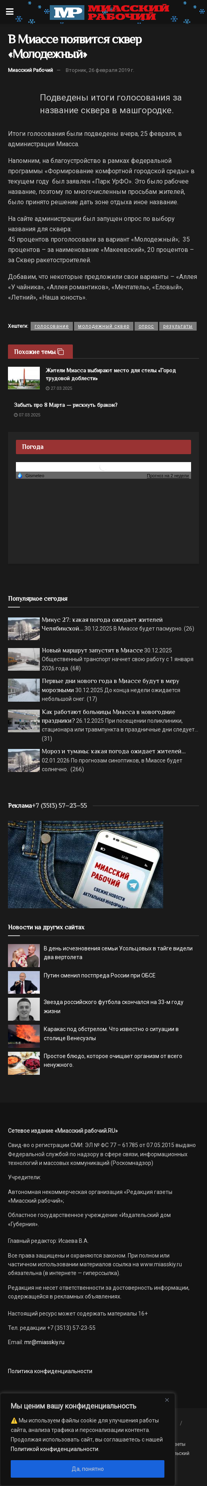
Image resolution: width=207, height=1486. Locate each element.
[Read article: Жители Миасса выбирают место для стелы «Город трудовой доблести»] (24, 378)
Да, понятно (88, 1469)
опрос (146, 326)
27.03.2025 (59, 388)
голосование (52, 326)
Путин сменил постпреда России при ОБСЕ (100, 975)
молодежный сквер (103, 326)
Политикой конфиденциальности (54, 1449)
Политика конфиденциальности (50, 1371)
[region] (87, 1439)
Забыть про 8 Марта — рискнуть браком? (65, 405)
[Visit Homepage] (109, 12)
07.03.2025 (27, 415)
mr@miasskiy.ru (43, 1342)
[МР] (85, 864)
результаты (178, 326)
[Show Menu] (10, 12)
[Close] (167, 1400)
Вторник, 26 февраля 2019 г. (100, 70)
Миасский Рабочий (30, 70)
